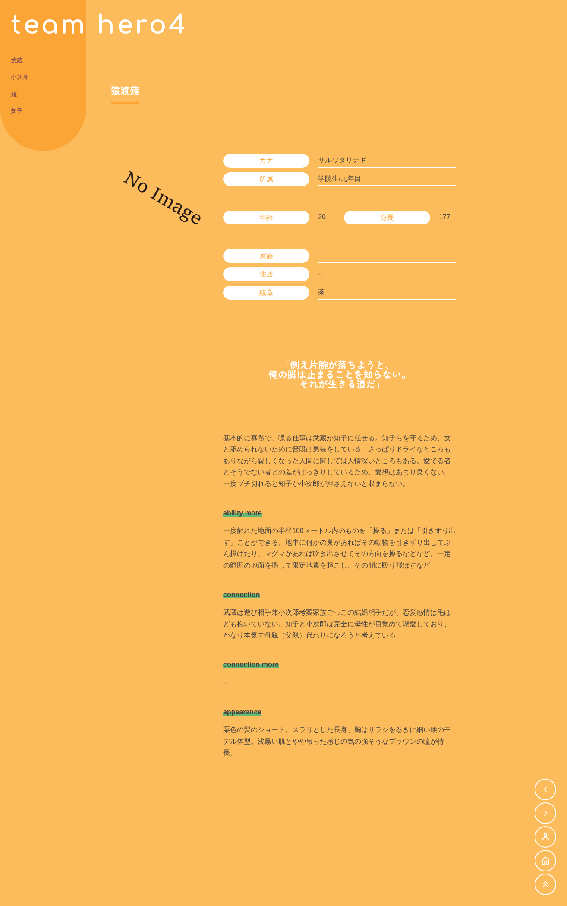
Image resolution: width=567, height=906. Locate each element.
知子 (17, 111)
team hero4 (99, 25)
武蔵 (17, 61)
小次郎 (20, 78)
